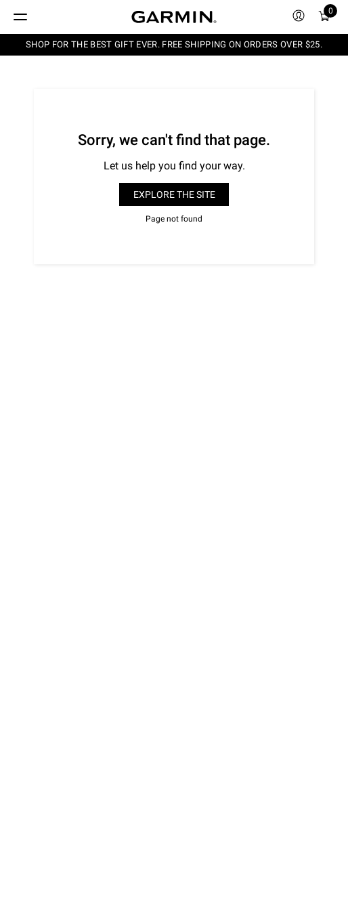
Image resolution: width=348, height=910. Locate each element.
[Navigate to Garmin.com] (174, 17)
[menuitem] (298, 17)
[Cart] (324, 16)
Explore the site (174, 194)
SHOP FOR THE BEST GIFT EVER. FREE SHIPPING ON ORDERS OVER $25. (174, 44)
